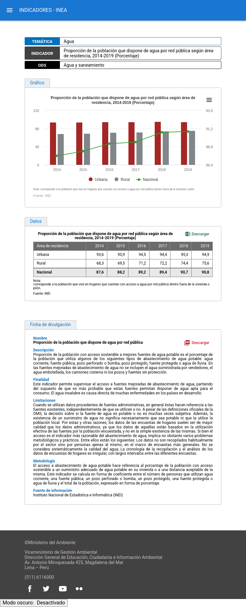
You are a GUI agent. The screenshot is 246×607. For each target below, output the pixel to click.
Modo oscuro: (34, 603)
